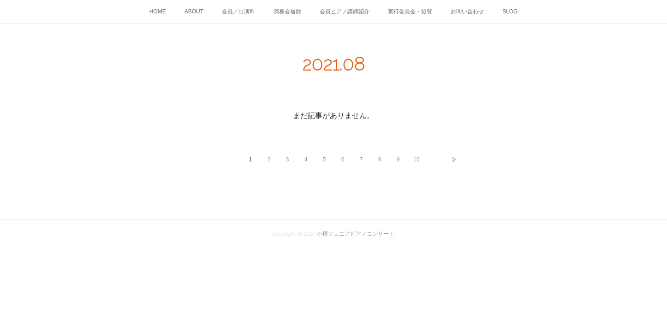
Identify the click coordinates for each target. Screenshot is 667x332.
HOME (157, 11)
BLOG (510, 11)
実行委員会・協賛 (410, 11)
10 (416, 159)
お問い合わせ (467, 11)
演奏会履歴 (287, 11)
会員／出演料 (238, 11)
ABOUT (194, 11)
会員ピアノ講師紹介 (344, 11)
